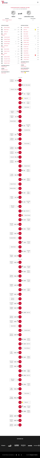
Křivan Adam (26, 48)
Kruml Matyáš (26, 38)
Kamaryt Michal (7, 60)
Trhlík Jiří (22, 72)
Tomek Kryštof (7, 37)
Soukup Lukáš (26, 57)
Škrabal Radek (6, 43)
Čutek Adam (26, 36)
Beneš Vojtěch (26, 40)
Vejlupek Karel (4, 66)
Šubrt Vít (25, 29)
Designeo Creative (34, 454)
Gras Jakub (26, 33)
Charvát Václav (26, 55)
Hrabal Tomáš (6, 51)
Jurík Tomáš (3, 73)
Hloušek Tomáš (7, 58)
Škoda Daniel (6, 49)
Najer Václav (6, 29)
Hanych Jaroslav (5, 19)
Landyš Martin (26, 27)
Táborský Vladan (4, 69)
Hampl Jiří (6, 31)
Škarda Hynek (23, 66)
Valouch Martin (7, 27)
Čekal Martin (26, 53)
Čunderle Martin (7, 41)
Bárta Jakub (26, 31)
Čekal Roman (23, 63)
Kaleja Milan (26, 50)
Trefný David (26, 59)
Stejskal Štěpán (7, 39)
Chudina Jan (26, 46)
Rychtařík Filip (26, 44)
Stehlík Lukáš (26, 42)
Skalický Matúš (7, 56)
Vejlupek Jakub (7, 63)
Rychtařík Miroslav (24, 69)
